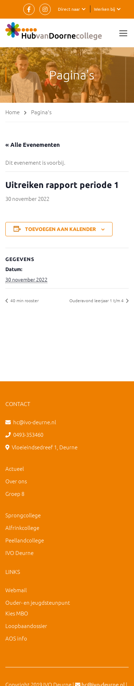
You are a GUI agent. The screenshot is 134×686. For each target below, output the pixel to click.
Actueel (14, 468)
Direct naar (69, 9)
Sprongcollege (23, 515)
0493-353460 (28, 434)
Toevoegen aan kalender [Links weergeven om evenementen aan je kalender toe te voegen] (60, 229)
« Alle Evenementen (32, 144)
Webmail (16, 590)
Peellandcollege (24, 540)
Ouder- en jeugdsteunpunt (37, 602)
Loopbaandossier (26, 625)
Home (12, 112)
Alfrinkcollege (22, 527)
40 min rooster (24, 300)
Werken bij (104, 9)
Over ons (16, 481)
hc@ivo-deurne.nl (34, 422)
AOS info (16, 638)
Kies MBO (16, 613)
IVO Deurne (19, 552)
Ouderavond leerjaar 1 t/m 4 (97, 300)
